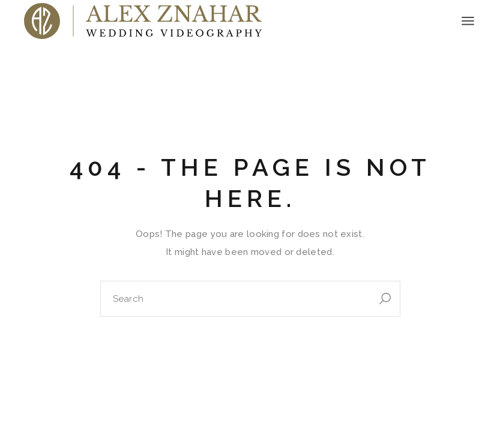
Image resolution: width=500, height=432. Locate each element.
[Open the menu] (468, 21)
